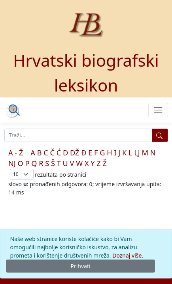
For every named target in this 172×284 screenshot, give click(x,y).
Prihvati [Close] (80, 266)
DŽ (74, 152)
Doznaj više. (127, 255)
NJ (12, 163)
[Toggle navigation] (158, 110)
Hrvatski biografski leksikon (86, 72)
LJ (137, 152)
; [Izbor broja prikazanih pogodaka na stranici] (22, 174)
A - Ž (15, 152)
